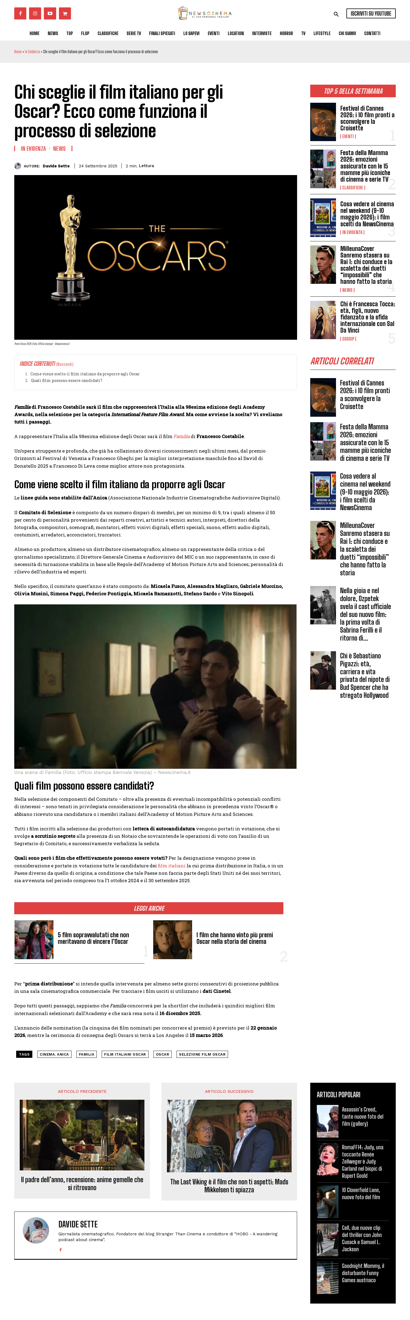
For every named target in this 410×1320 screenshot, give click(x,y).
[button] (336, 14)
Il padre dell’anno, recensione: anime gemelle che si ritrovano (82, 1184)
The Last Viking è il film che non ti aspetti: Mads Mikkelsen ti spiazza (229, 1186)
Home (18, 51)
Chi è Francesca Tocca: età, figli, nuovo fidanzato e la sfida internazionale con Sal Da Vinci (367, 317)
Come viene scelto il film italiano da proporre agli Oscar (85, 373)
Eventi (348, 136)
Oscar (162, 1054)
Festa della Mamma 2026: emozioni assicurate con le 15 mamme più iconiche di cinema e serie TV (365, 166)
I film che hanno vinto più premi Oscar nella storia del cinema (235, 938)
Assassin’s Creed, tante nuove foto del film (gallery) (362, 1116)
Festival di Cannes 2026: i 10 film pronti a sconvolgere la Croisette (367, 118)
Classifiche (352, 187)
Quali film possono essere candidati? (66, 380)
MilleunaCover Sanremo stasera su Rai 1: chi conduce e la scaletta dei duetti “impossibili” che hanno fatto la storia (366, 265)
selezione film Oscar (202, 1054)
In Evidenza (32, 51)
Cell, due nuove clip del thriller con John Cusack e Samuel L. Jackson (362, 1238)
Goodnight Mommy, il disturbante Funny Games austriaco (363, 1272)
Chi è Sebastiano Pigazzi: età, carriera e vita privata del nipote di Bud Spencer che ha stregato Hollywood (365, 675)
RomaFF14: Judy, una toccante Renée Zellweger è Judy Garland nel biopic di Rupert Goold (362, 1161)
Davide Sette (56, 166)
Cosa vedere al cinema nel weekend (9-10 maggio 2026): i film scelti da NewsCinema (367, 214)
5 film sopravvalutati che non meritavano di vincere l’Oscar (93, 938)
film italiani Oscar (125, 1054)
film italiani (171, 865)
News (347, 290)
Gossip (348, 339)
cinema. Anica (54, 1054)
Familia (87, 1054)
